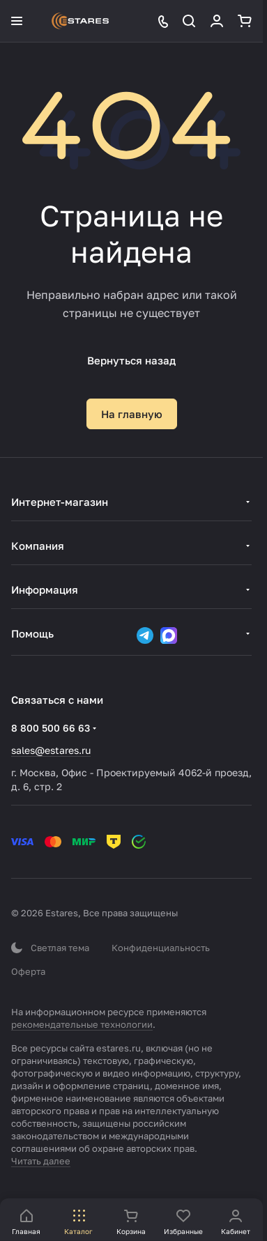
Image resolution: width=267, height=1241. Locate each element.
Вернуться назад (131, 360)
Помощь (32, 633)
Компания (37, 545)
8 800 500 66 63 (50, 728)
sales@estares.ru (51, 750)
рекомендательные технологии (82, 1024)
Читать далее (40, 1160)
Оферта (28, 971)
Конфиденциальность (161, 947)
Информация (44, 589)
